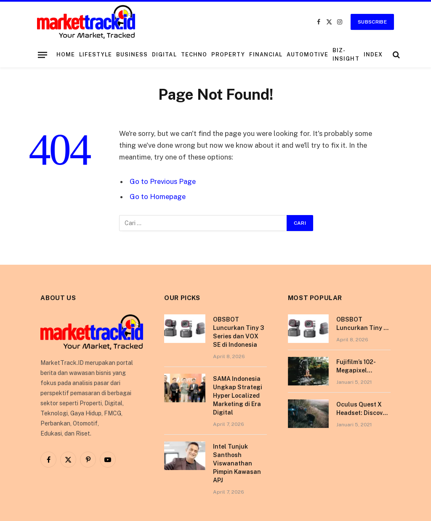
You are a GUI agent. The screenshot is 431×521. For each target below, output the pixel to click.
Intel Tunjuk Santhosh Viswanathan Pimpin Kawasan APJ (237, 463)
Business (132, 54)
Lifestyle (95, 54)
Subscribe (372, 22)
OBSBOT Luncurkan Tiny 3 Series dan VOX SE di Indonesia (238, 332)
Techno (194, 54)
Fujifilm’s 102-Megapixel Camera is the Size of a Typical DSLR (363, 367)
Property (228, 54)
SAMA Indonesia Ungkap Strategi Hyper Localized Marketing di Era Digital (237, 395)
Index (373, 54)
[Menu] (42, 55)
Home (65, 54)
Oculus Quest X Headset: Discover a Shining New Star (362, 409)
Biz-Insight (346, 54)
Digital (164, 54)
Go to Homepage (158, 196)
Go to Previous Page (163, 181)
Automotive (307, 54)
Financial (265, 54)
